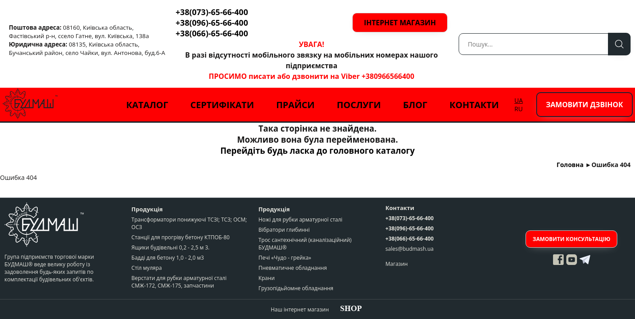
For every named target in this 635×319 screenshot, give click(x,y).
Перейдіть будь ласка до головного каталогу (317, 150)
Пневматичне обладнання (292, 268)
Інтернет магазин (400, 22)
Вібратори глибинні (284, 229)
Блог (415, 105)
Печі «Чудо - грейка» (284, 257)
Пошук (619, 44)
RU (518, 109)
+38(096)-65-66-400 (211, 22)
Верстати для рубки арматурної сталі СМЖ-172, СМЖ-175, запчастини (179, 281)
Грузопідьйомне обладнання (295, 288)
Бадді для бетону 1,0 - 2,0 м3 (168, 257)
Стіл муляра (147, 268)
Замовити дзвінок (584, 104)
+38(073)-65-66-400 (211, 12)
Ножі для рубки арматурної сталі (300, 219)
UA (518, 100)
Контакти (474, 105)
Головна (570, 164)
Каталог (147, 105)
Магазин (397, 264)
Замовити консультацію (571, 239)
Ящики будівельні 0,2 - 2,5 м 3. (171, 247)
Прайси (295, 105)
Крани (266, 278)
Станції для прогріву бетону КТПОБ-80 (181, 237)
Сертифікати (222, 105)
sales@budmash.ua (410, 249)
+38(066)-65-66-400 (211, 33)
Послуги (359, 105)
